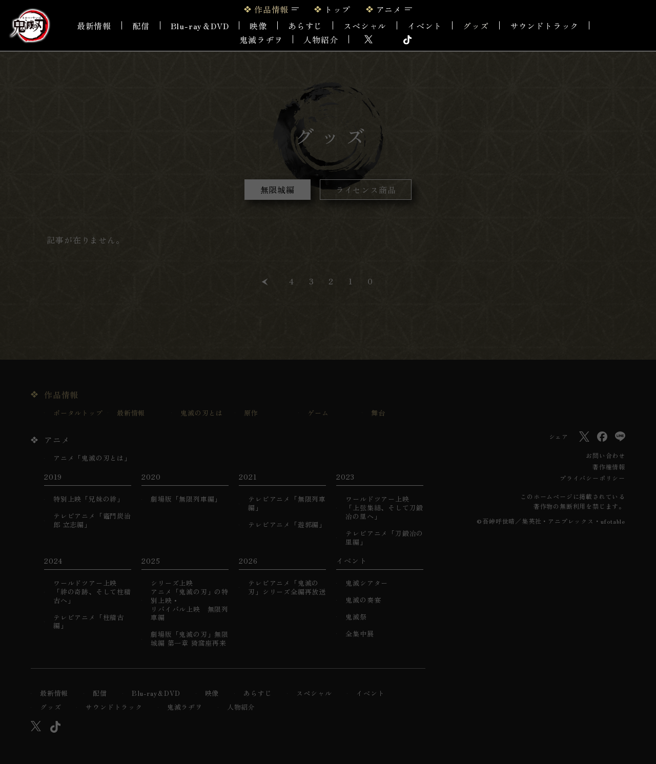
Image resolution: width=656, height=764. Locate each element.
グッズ (475, 25)
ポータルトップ (78, 413)
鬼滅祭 (355, 617)
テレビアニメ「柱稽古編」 (88, 622)
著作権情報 (608, 466)
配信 (141, 25)
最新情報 (94, 25)
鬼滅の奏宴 (363, 600)
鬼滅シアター (366, 583)
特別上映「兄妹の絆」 (88, 499)
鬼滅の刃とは (201, 413)
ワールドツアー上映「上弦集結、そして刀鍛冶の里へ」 (384, 508)
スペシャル (364, 25)
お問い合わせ (605, 455)
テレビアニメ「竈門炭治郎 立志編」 (92, 520)
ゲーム (318, 413)
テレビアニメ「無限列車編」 (287, 503)
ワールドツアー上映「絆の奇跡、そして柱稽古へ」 (92, 592)
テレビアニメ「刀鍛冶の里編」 (384, 538)
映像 (258, 25)
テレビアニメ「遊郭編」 (287, 525)
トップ (337, 9)
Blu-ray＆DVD (200, 25)
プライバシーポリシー (592, 477)
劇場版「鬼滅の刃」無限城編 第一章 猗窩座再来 (190, 639)
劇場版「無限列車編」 (186, 499)
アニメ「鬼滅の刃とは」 (92, 458)
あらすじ (305, 25)
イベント (370, 693)
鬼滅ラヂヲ (260, 39)
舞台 (378, 413)
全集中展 (359, 634)
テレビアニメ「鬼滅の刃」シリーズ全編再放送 (287, 587)
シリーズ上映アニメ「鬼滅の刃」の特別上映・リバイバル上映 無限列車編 (190, 600)
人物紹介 (320, 39)
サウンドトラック (544, 25)
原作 (251, 413)
